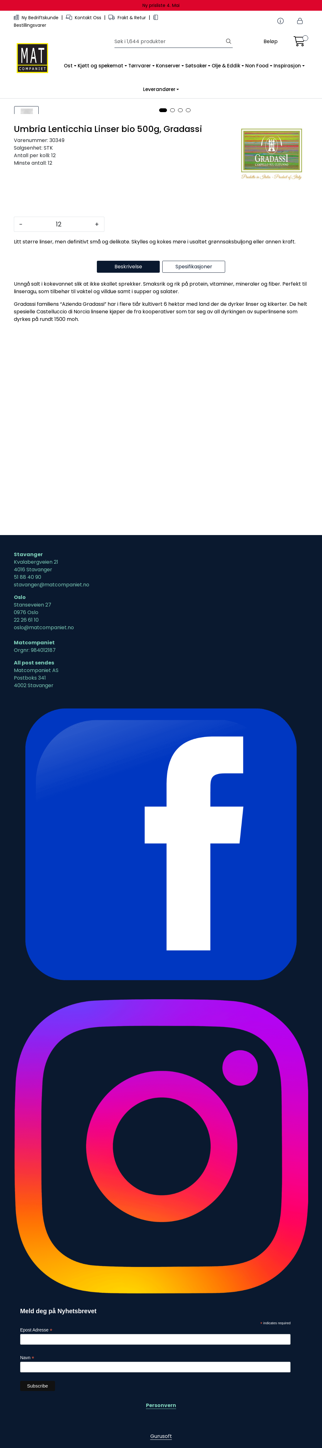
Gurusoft (161, 1436)
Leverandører (159, 89)
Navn (27, 1358)
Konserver (168, 65)
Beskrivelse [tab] (128, 471)
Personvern (161, 1405)
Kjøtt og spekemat (100, 65)
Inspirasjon (287, 65)
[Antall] (58, 428)
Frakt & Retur (127, 17)
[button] (163, 314)
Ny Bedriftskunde (37, 17)
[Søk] (169, 41)
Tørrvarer (139, 65)
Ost (68, 65)
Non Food (257, 65)
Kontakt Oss (84, 17)
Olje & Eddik (226, 65)
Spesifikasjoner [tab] (193, 471)
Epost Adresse (36, 1330)
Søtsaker (196, 65)
